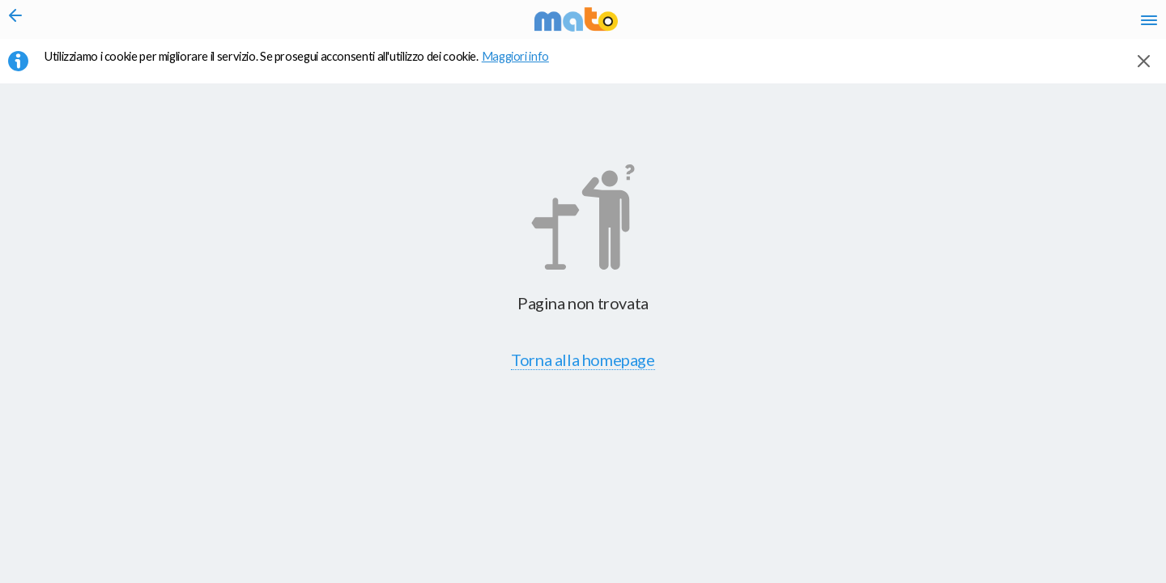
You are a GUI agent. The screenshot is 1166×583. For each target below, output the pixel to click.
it (916, 24)
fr (978, 24)
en (946, 24)
